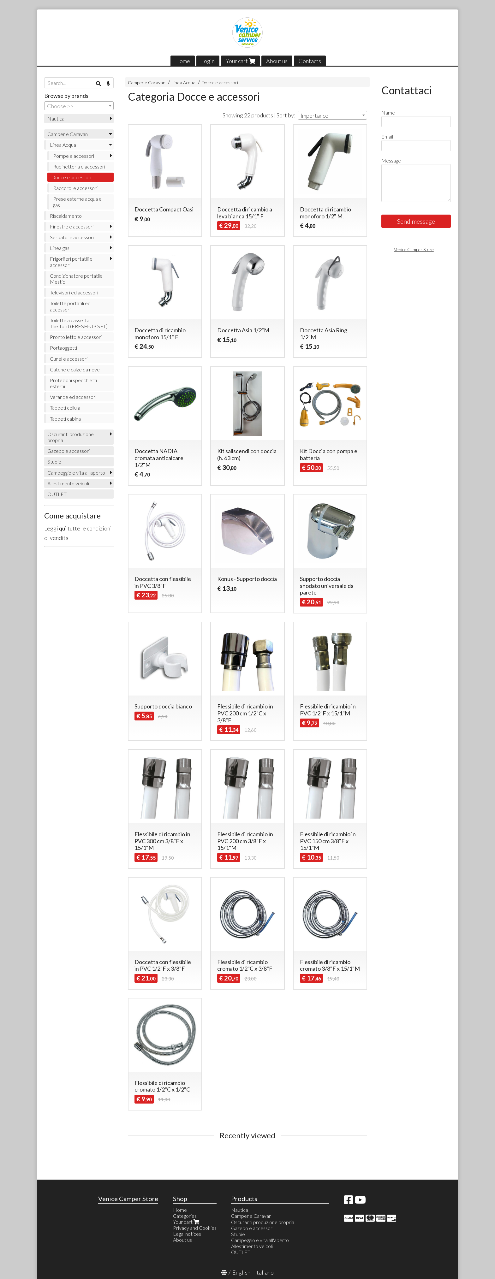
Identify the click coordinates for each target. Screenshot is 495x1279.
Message (391, 160)
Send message (416, 221)
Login (208, 60)
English (241, 1272)
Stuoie (54, 462)
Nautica (55, 118)
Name (388, 112)
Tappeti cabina (65, 419)
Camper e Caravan (146, 82)
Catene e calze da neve (75, 369)
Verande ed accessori (73, 397)
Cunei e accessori (68, 359)
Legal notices (187, 1234)
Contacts (310, 60)
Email (387, 136)
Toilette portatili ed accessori (70, 306)
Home (182, 60)
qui (63, 528)
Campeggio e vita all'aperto (76, 473)
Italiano (264, 1272)
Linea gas (59, 248)
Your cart (240, 60)
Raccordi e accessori (75, 188)
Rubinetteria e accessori (79, 166)
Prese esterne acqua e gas (77, 202)
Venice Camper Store (414, 249)
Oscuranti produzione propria (70, 437)
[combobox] (332, 115)
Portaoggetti (63, 348)
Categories (185, 1216)
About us (277, 60)
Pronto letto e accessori (76, 337)
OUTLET (57, 494)
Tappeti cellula (65, 408)
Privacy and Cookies (195, 1228)
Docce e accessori (219, 82)
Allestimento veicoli (68, 483)
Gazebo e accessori (68, 451)
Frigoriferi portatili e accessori (71, 262)
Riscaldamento (66, 216)
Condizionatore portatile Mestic (76, 279)
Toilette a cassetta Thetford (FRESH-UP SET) (79, 323)
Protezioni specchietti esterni (73, 383)
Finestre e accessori (71, 226)
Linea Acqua (183, 82)
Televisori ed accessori (74, 292)
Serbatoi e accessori (72, 237)
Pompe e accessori (73, 156)
